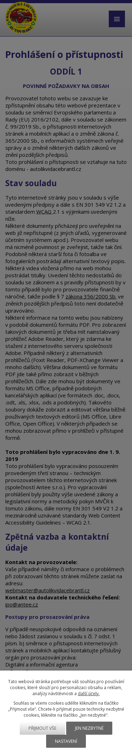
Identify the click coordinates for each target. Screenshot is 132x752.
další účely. (89, 694)
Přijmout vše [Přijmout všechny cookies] (42, 728)
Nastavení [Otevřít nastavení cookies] (66, 741)
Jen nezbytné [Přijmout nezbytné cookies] (89, 728)
